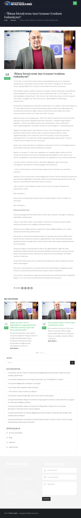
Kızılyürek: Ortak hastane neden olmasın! (23, 387)
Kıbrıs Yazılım (13, 513)
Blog (10, 438)
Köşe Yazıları (13, 447)
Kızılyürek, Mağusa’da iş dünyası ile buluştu (24, 383)
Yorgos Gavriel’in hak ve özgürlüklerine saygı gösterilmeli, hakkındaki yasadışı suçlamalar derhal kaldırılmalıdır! (23, 326)
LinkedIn (28, 288)
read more (14, 348)
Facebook (22, 288)
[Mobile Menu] (75, 3)
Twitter (25, 288)
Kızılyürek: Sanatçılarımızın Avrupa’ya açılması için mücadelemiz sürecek (35, 379)
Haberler (12, 442)
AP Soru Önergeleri (16, 433)
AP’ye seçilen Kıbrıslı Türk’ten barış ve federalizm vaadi (61, 323)
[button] (37, 353)
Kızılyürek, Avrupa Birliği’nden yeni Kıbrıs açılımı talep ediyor (31, 396)
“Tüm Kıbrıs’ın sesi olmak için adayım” (22, 391)
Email (31, 288)
